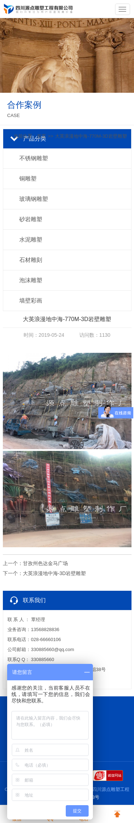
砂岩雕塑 (30, 219)
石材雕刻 (30, 260)
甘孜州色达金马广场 (45, 563)
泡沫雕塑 (30, 280)
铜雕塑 (27, 179)
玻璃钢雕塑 (33, 199)
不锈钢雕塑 (33, 158)
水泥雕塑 (30, 240)
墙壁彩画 (30, 301)
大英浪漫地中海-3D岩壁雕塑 (54, 573)
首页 (41, 136)
